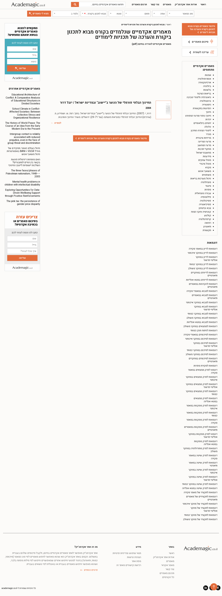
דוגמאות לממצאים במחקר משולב (200, 326)
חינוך (208, 112)
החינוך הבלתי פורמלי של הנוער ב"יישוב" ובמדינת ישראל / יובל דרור (105, 102)
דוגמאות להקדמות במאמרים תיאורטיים (203, 285)
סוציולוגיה (206, 182)
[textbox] (181, 14)
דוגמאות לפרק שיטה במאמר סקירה (203, 457)
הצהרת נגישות (134, 557)
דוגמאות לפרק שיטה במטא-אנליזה (199, 488)
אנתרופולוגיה (204, 79)
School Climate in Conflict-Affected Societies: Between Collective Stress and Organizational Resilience (24, 113)
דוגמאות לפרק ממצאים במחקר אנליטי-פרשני (201, 385)
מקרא (208, 167)
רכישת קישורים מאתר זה (128, 565)
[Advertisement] (111, 73)
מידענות (207, 156)
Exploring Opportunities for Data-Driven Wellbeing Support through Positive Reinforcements (22, 193)
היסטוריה (206, 105)
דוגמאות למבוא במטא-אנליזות (202, 322)
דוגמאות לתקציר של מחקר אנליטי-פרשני (204, 509)
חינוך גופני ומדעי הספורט (198, 116)
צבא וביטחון (205, 208)
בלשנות (207, 90)
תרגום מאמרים (139, 4)
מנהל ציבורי (205, 164)
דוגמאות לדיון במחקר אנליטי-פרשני (206, 258)
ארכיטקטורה (204, 82)
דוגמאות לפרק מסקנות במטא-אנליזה (205, 442)
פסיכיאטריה (205, 204)
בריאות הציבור (204, 93)
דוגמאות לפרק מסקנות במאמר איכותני (201, 407)
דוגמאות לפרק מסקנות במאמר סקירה (201, 421)
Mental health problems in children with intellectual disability (22, 183)
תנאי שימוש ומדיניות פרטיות (127, 553)
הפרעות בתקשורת (202, 108)
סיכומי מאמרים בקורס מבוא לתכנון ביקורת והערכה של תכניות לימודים (201, 29)
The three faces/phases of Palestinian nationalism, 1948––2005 (23, 173)
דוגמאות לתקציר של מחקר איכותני (200, 504)
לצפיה (57, 123)
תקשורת (207, 230)
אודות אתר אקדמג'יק (186, 4)
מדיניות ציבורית (203, 138)
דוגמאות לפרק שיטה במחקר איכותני (203, 471)
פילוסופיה (206, 197)
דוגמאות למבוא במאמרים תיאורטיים (204, 296)
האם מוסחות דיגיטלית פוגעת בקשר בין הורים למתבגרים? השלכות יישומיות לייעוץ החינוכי (24, 162)
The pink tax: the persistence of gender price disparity (23, 202)
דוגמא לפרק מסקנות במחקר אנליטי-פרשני (202, 435)
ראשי (203, 4)
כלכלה (207, 127)
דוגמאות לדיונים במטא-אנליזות (201, 280)
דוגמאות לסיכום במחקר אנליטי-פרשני (205, 344)
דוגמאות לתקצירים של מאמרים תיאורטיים (201, 498)
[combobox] (181, 14)
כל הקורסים (168, 577)
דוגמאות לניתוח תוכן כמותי (204, 330)
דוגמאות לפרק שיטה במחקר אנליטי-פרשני (203, 478)
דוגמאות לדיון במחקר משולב (202, 268)
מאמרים (167, 4)
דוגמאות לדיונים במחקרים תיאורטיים (204, 274)
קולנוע (207, 215)
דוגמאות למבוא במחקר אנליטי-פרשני (205, 308)
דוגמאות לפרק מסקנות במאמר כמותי (201, 414)
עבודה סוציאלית (203, 193)
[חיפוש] (75, 4)
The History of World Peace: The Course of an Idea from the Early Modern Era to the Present (22, 126)
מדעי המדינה (204, 141)
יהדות (208, 119)
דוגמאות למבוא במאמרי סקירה (202, 291)
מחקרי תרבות (204, 149)
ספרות (208, 189)
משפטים (206, 175)
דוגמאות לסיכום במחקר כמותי (202, 350)
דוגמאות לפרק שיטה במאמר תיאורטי (203, 464)
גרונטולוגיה (205, 101)
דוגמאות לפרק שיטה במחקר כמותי (199, 484)
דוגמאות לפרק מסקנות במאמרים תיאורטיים (200, 428)
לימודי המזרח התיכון (201, 130)
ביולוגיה (207, 86)
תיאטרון (207, 226)
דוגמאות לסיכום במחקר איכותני (201, 339)
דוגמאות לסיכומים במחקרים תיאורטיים (203, 360)
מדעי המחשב (204, 145)
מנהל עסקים (204, 160)
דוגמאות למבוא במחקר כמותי (202, 314)
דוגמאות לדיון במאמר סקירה (203, 249)
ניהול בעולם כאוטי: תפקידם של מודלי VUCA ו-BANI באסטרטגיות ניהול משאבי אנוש (23, 151)
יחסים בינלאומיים (202, 123)
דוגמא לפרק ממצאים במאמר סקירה (202, 371)
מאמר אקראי (167, 565)
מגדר (208, 134)
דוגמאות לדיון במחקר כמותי (203, 264)
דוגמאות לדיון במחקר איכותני (202, 253)
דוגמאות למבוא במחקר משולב (201, 318)
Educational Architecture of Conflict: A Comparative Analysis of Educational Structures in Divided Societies (23, 99)
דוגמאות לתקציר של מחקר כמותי (200, 515)
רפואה (208, 223)
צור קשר (155, 4)
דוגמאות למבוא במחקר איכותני (201, 302)
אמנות (208, 75)
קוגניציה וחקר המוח (201, 212)
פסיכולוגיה (205, 201)
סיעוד (208, 186)
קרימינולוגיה (205, 219)
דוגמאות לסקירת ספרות (205, 366)
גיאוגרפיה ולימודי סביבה (199, 97)
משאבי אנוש (204, 171)
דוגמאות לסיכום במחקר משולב (201, 354)
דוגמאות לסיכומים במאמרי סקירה (200, 334)
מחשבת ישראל (203, 153)
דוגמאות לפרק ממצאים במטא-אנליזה (205, 400)
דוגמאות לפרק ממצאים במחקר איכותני (201, 378)
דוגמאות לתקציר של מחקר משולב (200, 519)
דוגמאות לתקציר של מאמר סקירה (200, 492)
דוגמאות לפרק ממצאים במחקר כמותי (201, 392)
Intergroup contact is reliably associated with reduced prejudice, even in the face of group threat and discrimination (24, 138)
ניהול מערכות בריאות (200, 178)
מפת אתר (136, 561)
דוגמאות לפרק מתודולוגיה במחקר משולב (200, 450)
